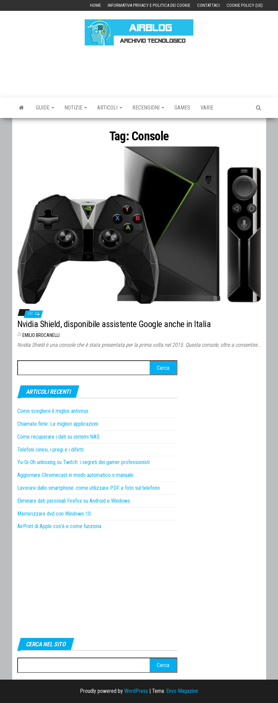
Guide (45, 107)
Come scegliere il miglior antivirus (52, 411)
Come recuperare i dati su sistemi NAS (58, 437)
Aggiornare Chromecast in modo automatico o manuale (75, 475)
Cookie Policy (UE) (245, 5)
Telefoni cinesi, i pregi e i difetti (50, 449)
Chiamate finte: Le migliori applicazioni (57, 424)
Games (182, 107)
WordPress (136, 691)
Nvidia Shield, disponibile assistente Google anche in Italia (114, 324)
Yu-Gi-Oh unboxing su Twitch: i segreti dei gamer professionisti (83, 462)
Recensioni (148, 107)
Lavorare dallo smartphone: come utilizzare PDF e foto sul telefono (88, 488)
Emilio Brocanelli (41, 335)
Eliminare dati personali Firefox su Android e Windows (73, 501)
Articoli (109, 107)
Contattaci (208, 5)
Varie (206, 107)
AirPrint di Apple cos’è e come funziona (59, 526)
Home (95, 5)
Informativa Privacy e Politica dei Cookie (149, 5)
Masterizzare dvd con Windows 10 (54, 513)
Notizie (75, 107)
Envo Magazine (182, 691)
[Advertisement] (140, 70)
